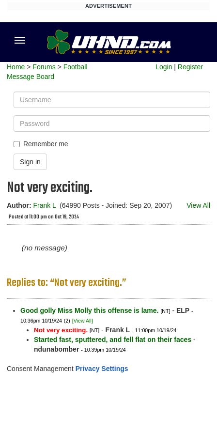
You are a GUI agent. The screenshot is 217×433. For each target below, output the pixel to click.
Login (163, 67)
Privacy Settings (102, 368)
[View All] (82, 321)
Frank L (44, 205)
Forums (43, 67)
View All (198, 205)
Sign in (30, 162)
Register (190, 67)
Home (16, 67)
